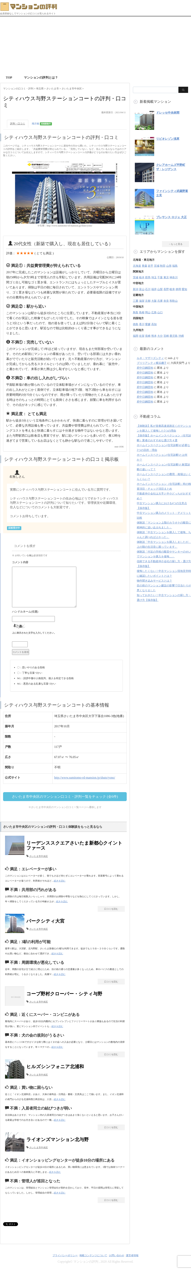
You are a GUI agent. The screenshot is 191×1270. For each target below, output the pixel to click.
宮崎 (166, 335)
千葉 (160, 277)
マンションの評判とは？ (41, 77)
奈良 (166, 300)
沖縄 (181, 335)
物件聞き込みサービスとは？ (154, 580)
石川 (148, 289)
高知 (154, 324)
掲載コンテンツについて (93, 1255)
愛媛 (148, 324)
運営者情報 (132, 1255)
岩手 (150, 265)
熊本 (154, 335)
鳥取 (135, 312)
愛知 (184, 289)
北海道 (137, 265)
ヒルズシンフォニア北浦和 (55, 1066)
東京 (166, 277)
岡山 (148, 312)
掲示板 (42, 123)
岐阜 (172, 289)
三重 (135, 300)
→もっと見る (175, 244)
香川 (142, 324)
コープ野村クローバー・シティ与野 (64, 993)
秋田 (162, 265)
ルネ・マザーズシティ (150, 358)
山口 (160, 312)
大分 (160, 335)
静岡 (178, 289)
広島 (154, 312)
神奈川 (173, 277)
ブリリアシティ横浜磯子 (152, 363)
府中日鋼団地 (145, 367)
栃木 (142, 277)
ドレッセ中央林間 (167, 112)
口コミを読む (111, 909)
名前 (66, 612)
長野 (166, 289)
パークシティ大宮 (45, 921)
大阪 (154, 300)
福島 (175, 265)
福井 (154, 289)
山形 (169, 265)
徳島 (135, 324)
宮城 (156, 265)
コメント (66, 563)
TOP (9, 77)
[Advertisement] (95, 45)
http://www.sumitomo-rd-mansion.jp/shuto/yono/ (84, 777)
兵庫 (160, 300)
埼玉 (154, 277)
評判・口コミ (17, 123)
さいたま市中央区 (38, 856)
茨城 (135, 277)
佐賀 (142, 335)
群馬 (148, 277)
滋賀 (142, 300)
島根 (142, 312)
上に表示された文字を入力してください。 (34, 633)
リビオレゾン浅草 (167, 138)
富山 (142, 289)
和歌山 (173, 300)
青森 (144, 265)
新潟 (135, 289)
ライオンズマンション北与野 (57, 1139)
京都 (148, 300)
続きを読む (59, 880)
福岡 (135, 335)
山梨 (160, 289)
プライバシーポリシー (65, 1255)
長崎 (148, 335)
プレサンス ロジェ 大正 (171, 217)
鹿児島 (173, 335)
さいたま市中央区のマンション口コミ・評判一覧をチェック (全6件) (65, 797)
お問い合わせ (116, 1255)
